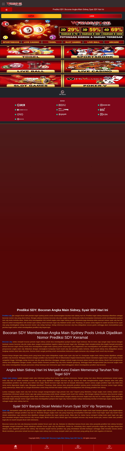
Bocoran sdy (7, 342)
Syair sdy (5, 410)
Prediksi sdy (7, 315)
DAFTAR (31, 16)
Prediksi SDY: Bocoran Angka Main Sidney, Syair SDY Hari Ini (61, 438)
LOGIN (92, 16)
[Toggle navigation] (3, 4)
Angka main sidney (9, 378)
